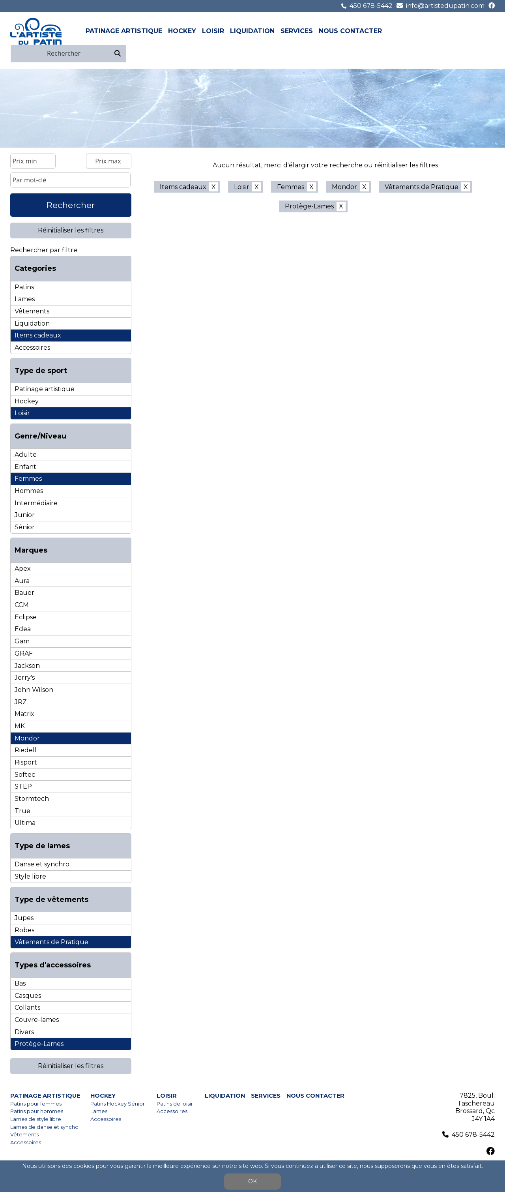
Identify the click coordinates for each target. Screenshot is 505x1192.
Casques (28, 995)
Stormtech (32, 798)
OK (252, 1181)
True (22, 811)
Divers (24, 1032)
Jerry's (25, 677)
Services (297, 31)
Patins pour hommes (36, 1111)
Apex (23, 568)
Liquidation (252, 31)
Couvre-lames (37, 1019)
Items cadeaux (38, 335)
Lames (25, 299)
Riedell (26, 750)
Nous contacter (350, 31)
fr (481, 31)
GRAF (24, 653)
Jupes (24, 918)
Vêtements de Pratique (51, 942)
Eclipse (26, 617)
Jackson (27, 665)
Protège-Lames (39, 1044)
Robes (24, 930)
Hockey (182, 31)
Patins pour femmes (36, 1104)
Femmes (28, 478)
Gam (22, 641)
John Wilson (34, 689)
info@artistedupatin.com (445, 5)
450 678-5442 (371, 5)
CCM (22, 605)
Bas (20, 983)
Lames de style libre (35, 1119)
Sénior (25, 527)
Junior (25, 515)
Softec (25, 774)
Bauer (24, 592)
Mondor (27, 738)
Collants (27, 1007)
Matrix (24, 714)
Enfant (25, 466)
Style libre (30, 876)
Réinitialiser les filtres (70, 230)
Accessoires (32, 347)
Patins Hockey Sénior (117, 1104)
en (490, 31)
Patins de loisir (175, 1104)
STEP (23, 786)
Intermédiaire (36, 503)
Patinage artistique (124, 31)
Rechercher (71, 205)
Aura (22, 581)
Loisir (213, 31)
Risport (26, 762)
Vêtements (32, 311)
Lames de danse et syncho (44, 1127)
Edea (23, 629)
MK (20, 726)
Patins (24, 287)
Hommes (29, 491)
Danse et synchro (42, 864)
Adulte (26, 454)
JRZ (21, 702)
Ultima (25, 823)
